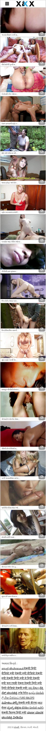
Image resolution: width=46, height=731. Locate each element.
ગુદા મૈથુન (33, 688)
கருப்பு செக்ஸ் (36, 693)
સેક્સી (17, 727)
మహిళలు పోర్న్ (10, 702)
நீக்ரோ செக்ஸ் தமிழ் (33, 707)
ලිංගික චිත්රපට (11, 697)
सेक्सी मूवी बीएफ (27, 702)
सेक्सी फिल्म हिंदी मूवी (14, 712)
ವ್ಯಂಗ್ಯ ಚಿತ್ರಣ (14, 707)
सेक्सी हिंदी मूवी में (17, 678)
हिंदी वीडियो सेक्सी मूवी (15, 688)
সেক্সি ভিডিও (23, 693)
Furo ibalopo (27, 697)
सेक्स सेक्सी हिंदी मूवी (30, 683)
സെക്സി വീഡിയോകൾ (13, 668)
